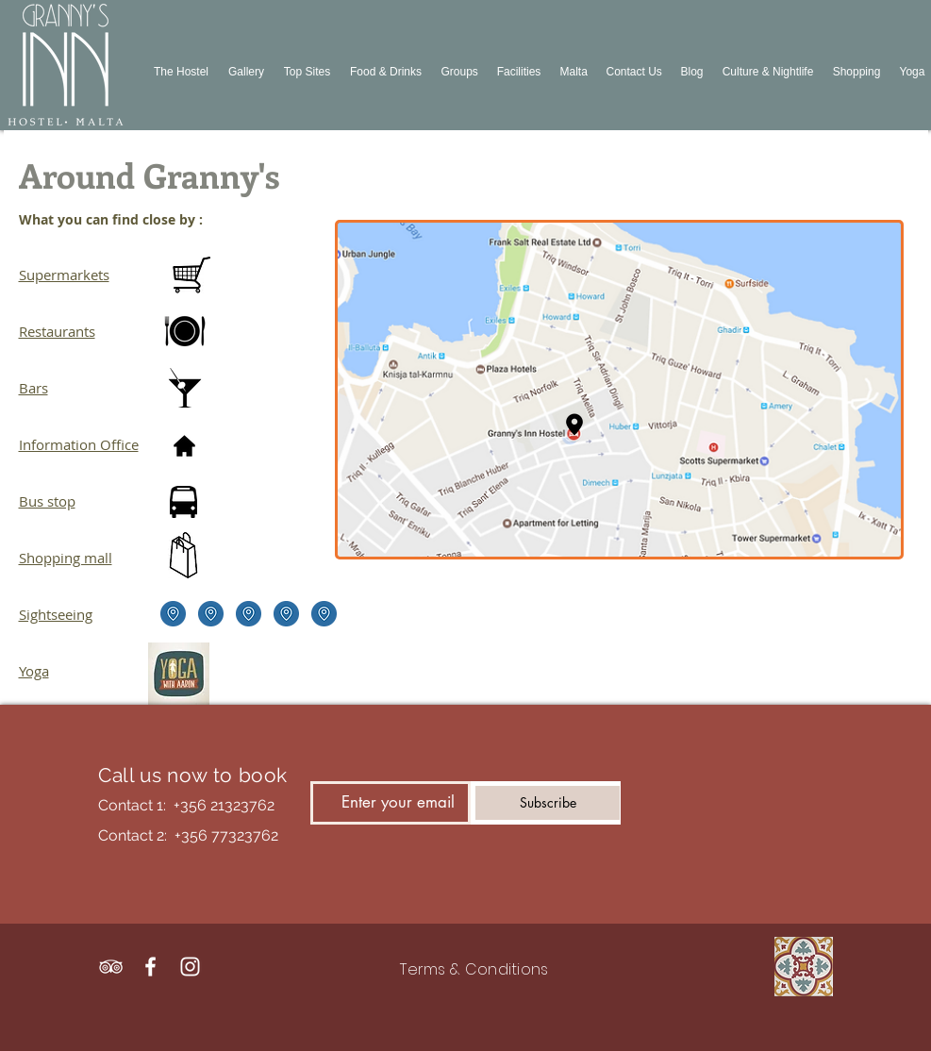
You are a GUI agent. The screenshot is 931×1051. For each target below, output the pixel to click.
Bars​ (33, 387)
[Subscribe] (547, 803)
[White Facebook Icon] (150, 966)
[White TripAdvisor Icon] (111, 966)
